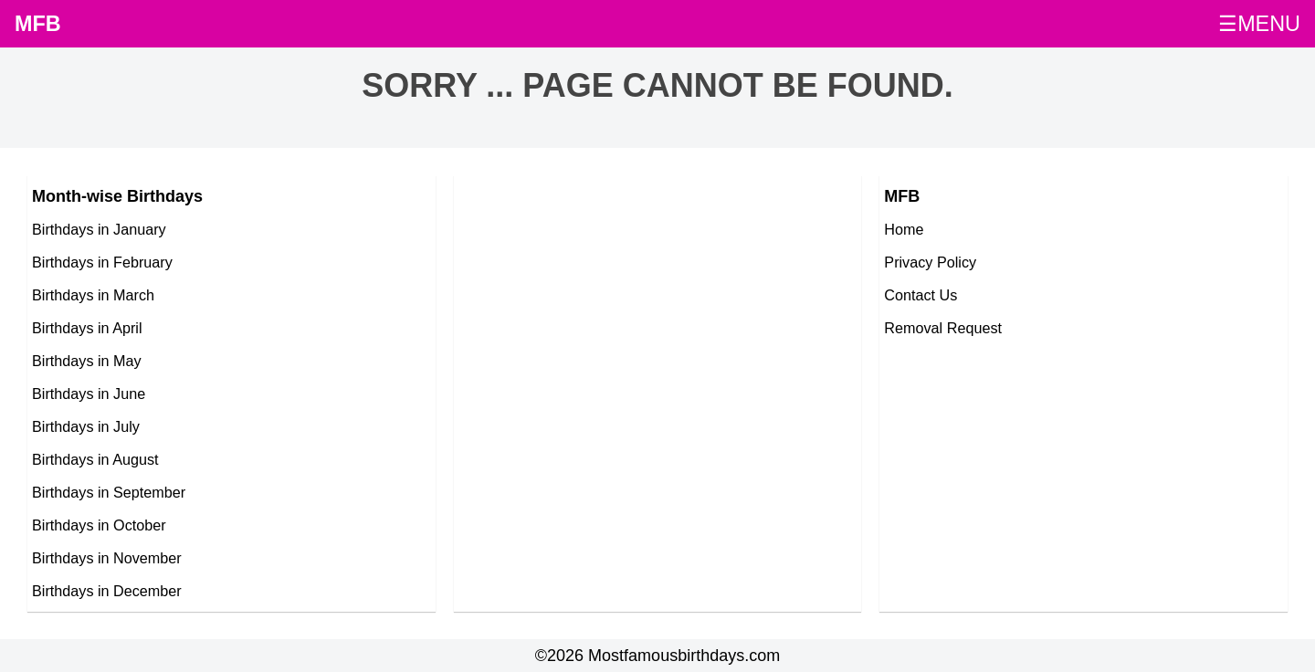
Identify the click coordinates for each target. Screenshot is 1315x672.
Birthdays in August (95, 459)
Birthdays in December (107, 591)
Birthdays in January (99, 229)
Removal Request (943, 328)
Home (903, 229)
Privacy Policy (930, 262)
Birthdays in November (107, 558)
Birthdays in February (102, 262)
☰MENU (1259, 24)
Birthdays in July (86, 426)
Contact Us (920, 295)
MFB (38, 24)
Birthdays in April (87, 328)
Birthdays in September (108, 492)
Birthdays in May (87, 360)
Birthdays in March (93, 295)
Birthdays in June (88, 393)
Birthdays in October (99, 525)
